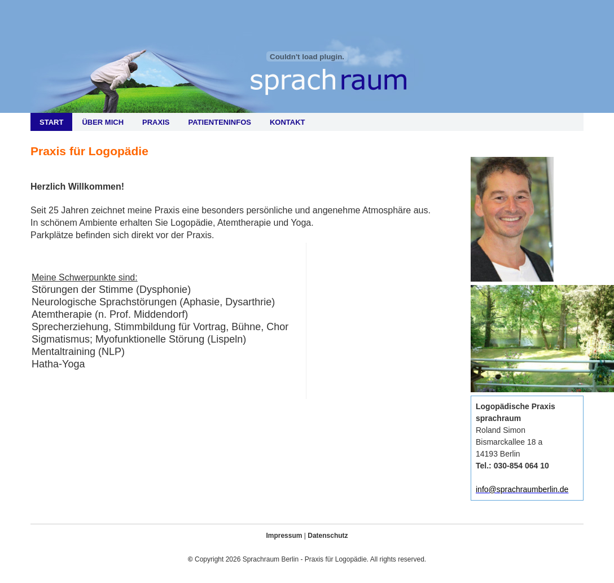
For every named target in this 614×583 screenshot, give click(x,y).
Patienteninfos (219, 122)
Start (51, 122)
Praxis (155, 122)
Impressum (284, 536)
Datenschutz (328, 536)
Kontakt (287, 122)
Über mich (103, 122)
